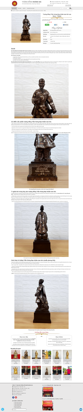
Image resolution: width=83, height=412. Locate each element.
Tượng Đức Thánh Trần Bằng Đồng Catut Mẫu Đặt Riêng (15, 361)
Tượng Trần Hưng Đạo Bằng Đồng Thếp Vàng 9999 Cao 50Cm (57, 361)
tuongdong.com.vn (19, 391)
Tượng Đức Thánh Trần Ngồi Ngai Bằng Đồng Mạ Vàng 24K (15, 377)
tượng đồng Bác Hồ (60, 193)
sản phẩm (17, 10)
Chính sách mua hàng (18, 402)
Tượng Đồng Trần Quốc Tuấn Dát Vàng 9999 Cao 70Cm (67, 361)
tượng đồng (37, 61)
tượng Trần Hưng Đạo (22, 10)
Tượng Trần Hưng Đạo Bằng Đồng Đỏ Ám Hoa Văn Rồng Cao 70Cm (57, 377)
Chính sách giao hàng (18, 404)
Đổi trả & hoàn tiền (17, 406)
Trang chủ (13, 10)
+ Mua (47, 24)
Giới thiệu (19, 8)
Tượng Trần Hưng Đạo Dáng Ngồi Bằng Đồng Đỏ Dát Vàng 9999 (67, 377)
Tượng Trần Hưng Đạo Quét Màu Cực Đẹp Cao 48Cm (47, 377)
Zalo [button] (55, 24)
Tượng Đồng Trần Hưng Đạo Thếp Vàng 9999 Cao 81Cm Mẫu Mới (46, 361)
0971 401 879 (68, 5)
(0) (71, 8)
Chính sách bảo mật (17, 407)
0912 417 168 (50, 5)
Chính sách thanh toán (18, 403)
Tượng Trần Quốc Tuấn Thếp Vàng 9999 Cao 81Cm (36, 361)
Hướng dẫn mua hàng (30, 8)
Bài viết (24, 8)
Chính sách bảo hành (17, 405)
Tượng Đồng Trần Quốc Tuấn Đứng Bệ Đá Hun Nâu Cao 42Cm (26, 361)
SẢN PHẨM (14, 8)
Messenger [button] (65, 24)
